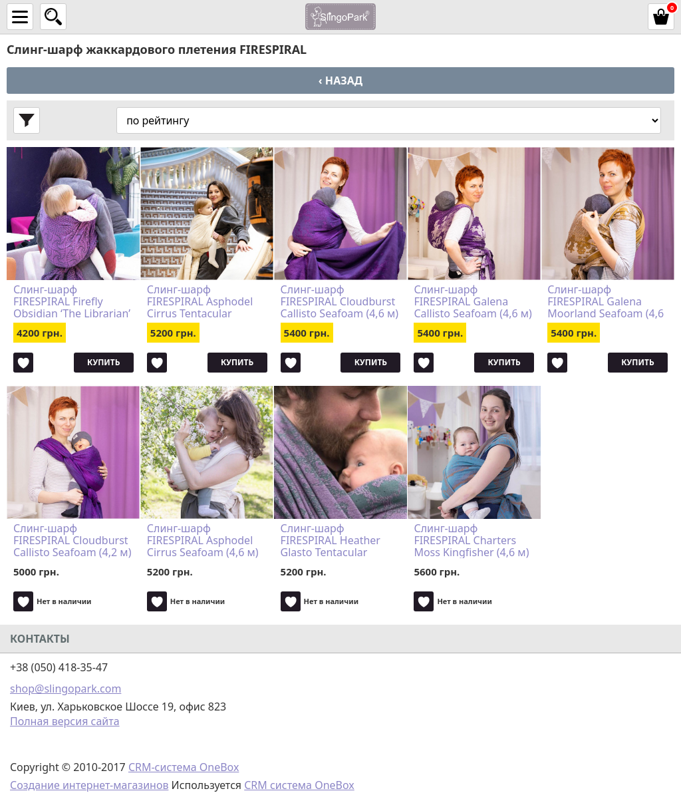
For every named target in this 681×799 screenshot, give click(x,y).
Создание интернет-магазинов (89, 785)
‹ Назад (340, 80)
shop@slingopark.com (65, 688)
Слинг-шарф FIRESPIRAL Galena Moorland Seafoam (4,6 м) (605, 301)
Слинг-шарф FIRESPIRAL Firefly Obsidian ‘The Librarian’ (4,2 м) (71, 301)
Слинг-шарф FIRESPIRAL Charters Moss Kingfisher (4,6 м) (471, 540)
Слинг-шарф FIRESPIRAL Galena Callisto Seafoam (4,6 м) (472, 301)
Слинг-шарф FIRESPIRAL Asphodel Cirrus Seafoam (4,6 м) (203, 540)
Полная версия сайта (65, 721)
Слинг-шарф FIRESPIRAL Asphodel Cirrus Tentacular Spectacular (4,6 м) (200, 301)
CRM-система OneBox (183, 767)
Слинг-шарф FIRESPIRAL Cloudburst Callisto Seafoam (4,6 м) (339, 301)
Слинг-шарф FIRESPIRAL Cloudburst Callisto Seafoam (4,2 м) (72, 540)
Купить (103, 362)
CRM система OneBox (299, 785)
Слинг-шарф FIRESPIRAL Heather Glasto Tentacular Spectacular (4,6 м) (330, 540)
